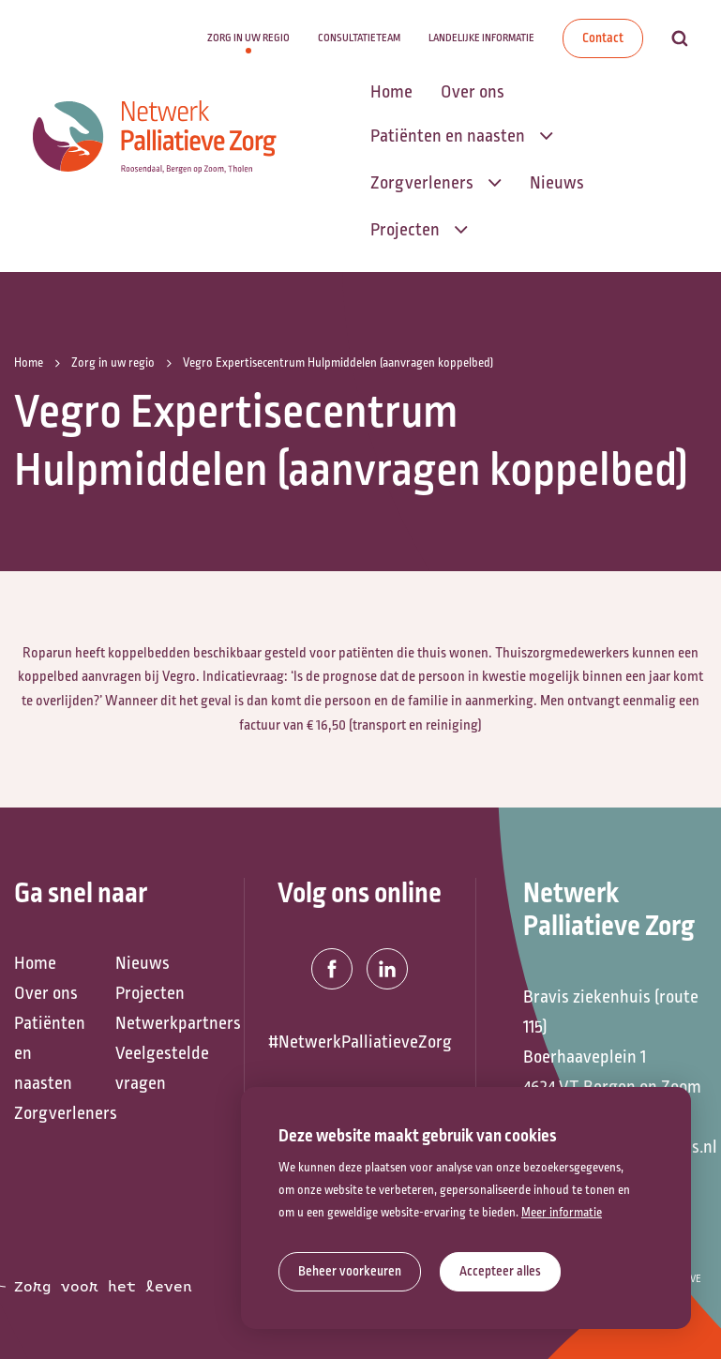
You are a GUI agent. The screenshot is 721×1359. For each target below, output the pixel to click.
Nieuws (142, 963)
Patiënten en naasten (49, 1053)
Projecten (150, 993)
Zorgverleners (55, 1113)
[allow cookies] (500, 1271)
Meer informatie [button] (561, 1212)
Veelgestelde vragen (156, 1068)
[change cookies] (349, 1271)
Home (35, 963)
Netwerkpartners (156, 1023)
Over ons (46, 993)
